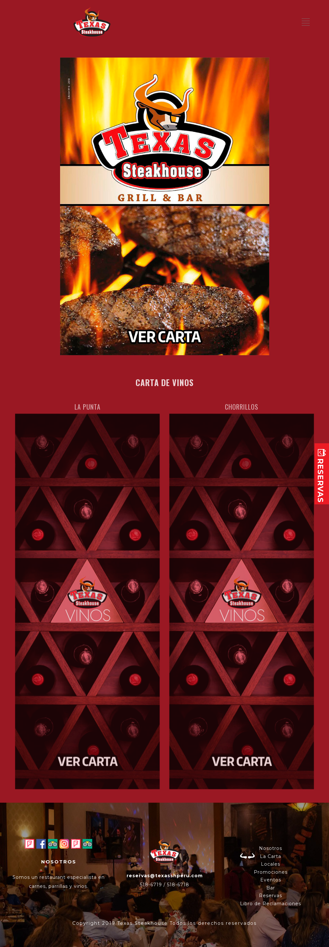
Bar (270, 888)
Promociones (271, 872)
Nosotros (270, 848)
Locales (270, 864)
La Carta (270, 856)
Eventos (270, 880)
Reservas (270, 895)
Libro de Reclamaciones (270, 903)
